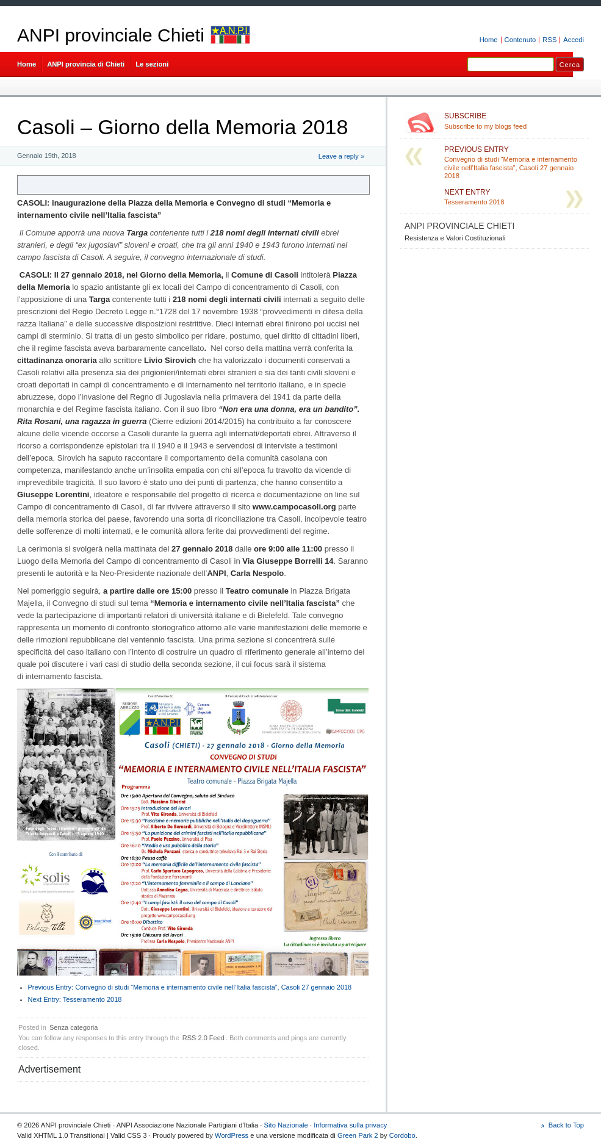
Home (489, 39)
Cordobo (402, 1135)
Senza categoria (73, 1027)
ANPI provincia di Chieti (85, 64)
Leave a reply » (341, 156)
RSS (549, 39)
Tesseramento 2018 (75, 999)
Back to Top (566, 1125)
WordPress (231, 1135)
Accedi (573, 39)
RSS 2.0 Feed (203, 1037)
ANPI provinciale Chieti (110, 35)
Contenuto (520, 39)
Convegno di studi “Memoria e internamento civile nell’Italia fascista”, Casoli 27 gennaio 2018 (190, 987)
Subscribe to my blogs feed (514, 121)
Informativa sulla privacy (350, 1125)
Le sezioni (151, 64)
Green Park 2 (357, 1135)
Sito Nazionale (286, 1125)
